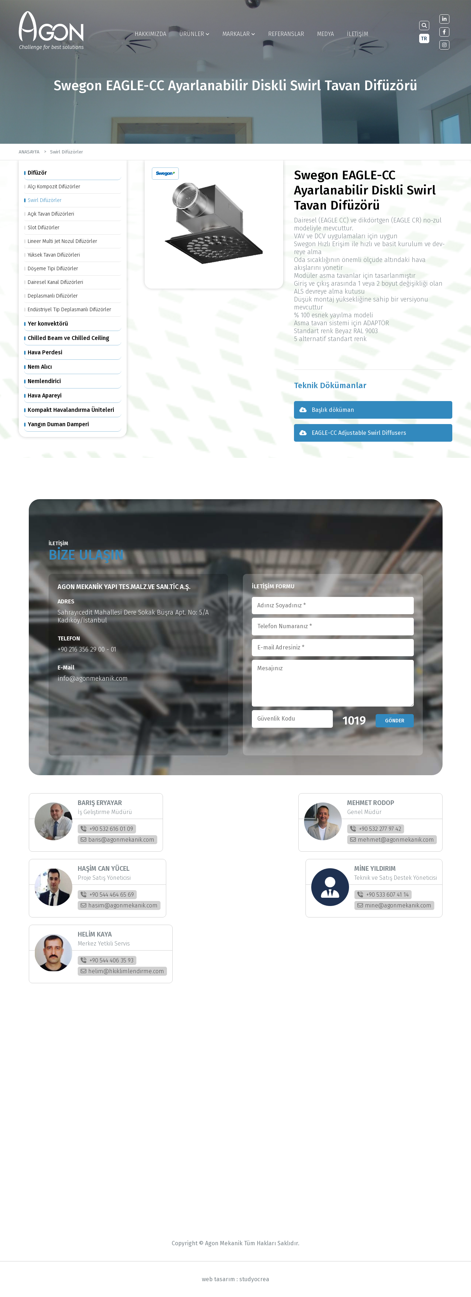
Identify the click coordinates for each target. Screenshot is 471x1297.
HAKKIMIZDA (150, 34)
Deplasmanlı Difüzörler (53, 296)
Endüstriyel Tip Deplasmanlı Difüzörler (69, 310)
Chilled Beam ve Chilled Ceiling (68, 338)
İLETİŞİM (357, 34)
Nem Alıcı (40, 366)
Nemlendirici (44, 381)
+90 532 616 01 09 (107, 828)
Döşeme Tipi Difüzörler (53, 269)
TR (424, 39)
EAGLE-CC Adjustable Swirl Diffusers (352, 432)
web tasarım (218, 1279)
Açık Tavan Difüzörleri (51, 214)
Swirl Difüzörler (66, 152)
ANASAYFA (29, 152)
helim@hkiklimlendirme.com (122, 971)
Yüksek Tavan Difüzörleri (54, 255)
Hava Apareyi (45, 395)
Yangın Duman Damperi (58, 424)
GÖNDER (394, 721)
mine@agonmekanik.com (394, 905)
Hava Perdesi (45, 352)
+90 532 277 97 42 (375, 828)
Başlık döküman (326, 409)
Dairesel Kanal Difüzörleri (55, 282)
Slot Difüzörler (43, 228)
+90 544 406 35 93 (107, 960)
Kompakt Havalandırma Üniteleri (71, 409)
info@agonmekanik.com (93, 678)
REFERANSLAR (286, 34)
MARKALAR (238, 34)
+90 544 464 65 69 (107, 894)
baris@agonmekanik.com (117, 839)
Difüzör (37, 172)
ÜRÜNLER (194, 34)
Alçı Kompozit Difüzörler (54, 187)
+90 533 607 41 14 (383, 894)
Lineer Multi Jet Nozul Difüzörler (62, 241)
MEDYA (325, 34)
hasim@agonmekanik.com (119, 905)
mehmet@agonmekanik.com (392, 839)
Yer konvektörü (48, 323)
